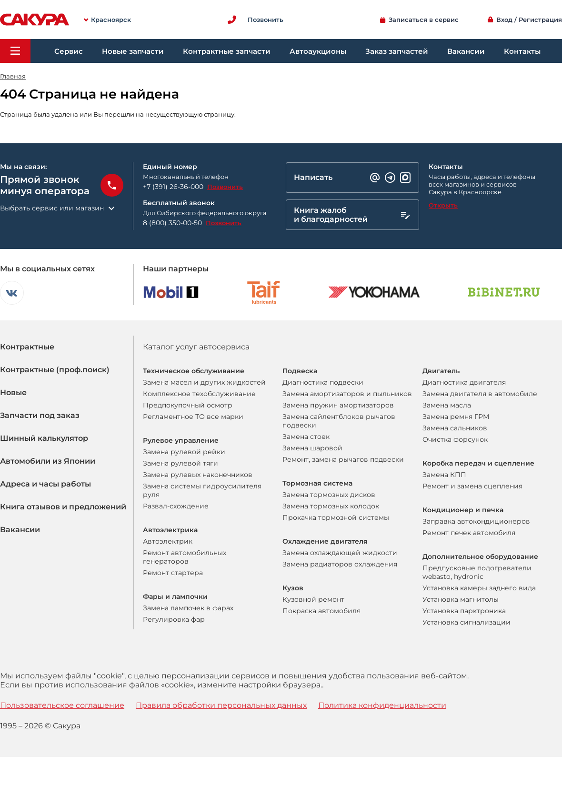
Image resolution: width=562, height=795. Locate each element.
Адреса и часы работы (45, 483)
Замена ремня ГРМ (455, 416)
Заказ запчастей (396, 51)
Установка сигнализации (466, 622)
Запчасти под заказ (40, 415)
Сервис (68, 51)
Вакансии (466, 51)
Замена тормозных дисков (328, 494)
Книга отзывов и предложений (63, 506)
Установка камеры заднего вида (479, 588)
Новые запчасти (133, 51)
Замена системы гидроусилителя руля (202, 490)
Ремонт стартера (173, 572)
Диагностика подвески (322, 382)
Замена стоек (306, 436)
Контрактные (27, 346)
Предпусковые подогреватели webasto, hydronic (477, 572)
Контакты (522, 51)
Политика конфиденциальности (382, 705)
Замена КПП (444, 474)
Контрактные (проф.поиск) (55, 369)
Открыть (443, 205)
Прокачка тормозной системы (335, 517)
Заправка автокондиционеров (476, 521)
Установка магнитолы (460, 599)
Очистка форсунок (455, 439)
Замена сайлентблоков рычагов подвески (338, 420)
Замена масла (446, 405)
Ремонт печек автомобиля (468, 532)
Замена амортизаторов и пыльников (347, 393)
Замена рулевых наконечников (197, 474)
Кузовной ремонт (313, 599)
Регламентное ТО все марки (193, 416)
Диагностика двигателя (464, 382)
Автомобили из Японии (47, 461)
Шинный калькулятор (44, 438)
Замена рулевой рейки (184, 451)
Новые (13, 392)
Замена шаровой (312, 448)
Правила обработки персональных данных (221, 705)
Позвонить (225, 186)
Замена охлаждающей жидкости (339, 552)
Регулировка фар (174, 619)
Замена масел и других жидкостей (204, 382)
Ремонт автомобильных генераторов (184, 557)
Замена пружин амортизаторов (338, 405)
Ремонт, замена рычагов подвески (343, 459)
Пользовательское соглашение (62, 705)
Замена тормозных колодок (330, 506)
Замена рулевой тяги (180, 463)
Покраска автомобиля (321, 610)
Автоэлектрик (167, 541)
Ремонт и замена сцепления (472, 486)
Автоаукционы (318, 51)
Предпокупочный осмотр (187, 405)
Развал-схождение (176, 506)
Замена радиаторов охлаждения (339, 564)
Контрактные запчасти (227, 51)
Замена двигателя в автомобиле (479, 393)
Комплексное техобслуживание (199, 393)
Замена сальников (454, 428)
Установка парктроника (464, 610)
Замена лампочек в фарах (188, 608)
